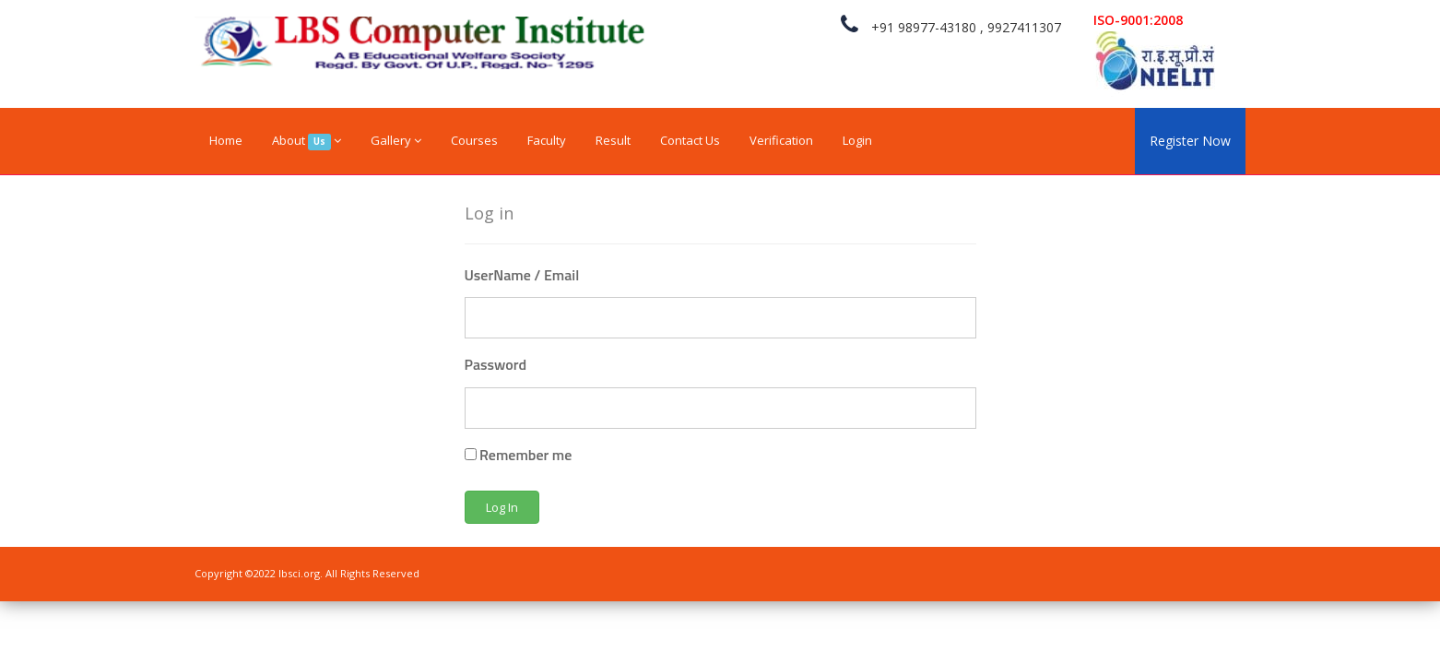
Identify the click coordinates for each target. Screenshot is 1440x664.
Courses (474, 140)
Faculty (546, 140)
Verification (781, 140)
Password (496, 364)
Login (857, 140)
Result (613, 140)
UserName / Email (522, 275)
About (306, 141)
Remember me (518, 455)
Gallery (396, 140)
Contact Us (690, 140)
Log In (502, 507)
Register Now (1190, 140)
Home (225, 140)
